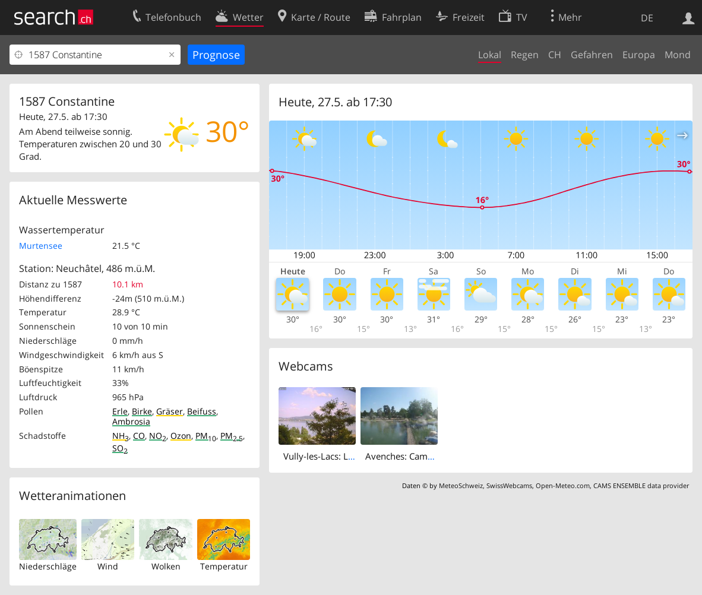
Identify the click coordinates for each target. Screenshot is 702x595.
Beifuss (201, 411)
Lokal (489, 54)
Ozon (180, 435)
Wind (107, 566)
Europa (638, 54)
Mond (678, 54)
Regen (525, 54)
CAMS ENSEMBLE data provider (641, 485)
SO (120, 448)
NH (120, 435)
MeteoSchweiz (461, 485)
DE (647, 17)
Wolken (166, 566)
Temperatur (224, 566)
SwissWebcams (509, 485)
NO (157, 435)
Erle (120, 411)
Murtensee (40, 245)
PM (205, 435)
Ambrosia (131, 421)
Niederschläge (48, 566)
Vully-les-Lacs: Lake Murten (339, 456)
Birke (142, 411)
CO (139, 435)
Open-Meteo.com (563, 485)
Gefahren (592, 54)
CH (554, 54)
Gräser (169, 411)
